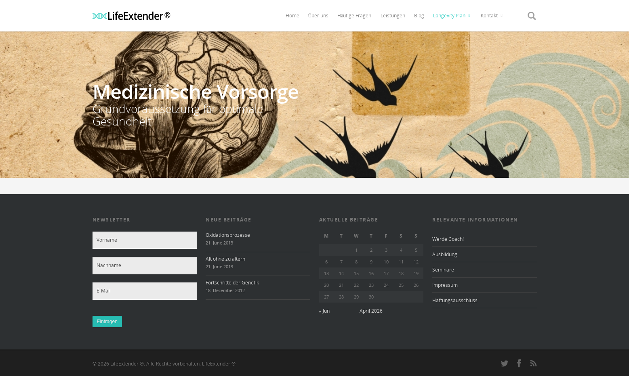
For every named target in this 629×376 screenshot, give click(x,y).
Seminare (443, 269)
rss (533, 363)
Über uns (318, 15)
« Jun (324, 310)
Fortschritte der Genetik (232, 282)
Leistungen (393, 15)
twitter (505, 363)
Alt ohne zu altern (225, 258)
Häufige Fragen (354, 15)
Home (292, 15)
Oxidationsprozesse (228, 235)
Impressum (445, 285)
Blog (419, 15)
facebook (519, 363)
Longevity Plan (453, 15)
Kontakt (493, 15)
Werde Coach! (448, 239)
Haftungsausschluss (455, 300)
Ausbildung (444, 254)
